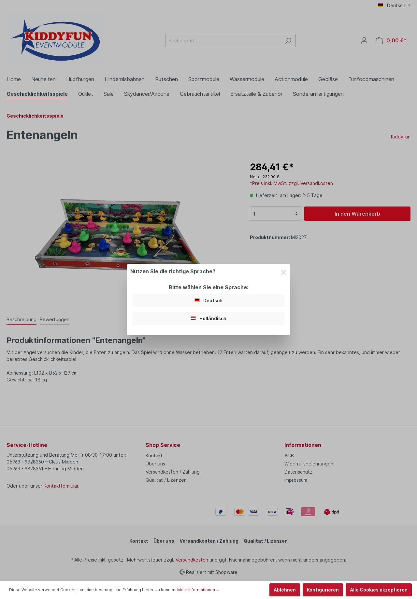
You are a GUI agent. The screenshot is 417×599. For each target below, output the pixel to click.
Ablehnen (285, 589)
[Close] (283, 271)
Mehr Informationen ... (198, 589)
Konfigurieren (323, 589)
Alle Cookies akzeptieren (379, 589)
